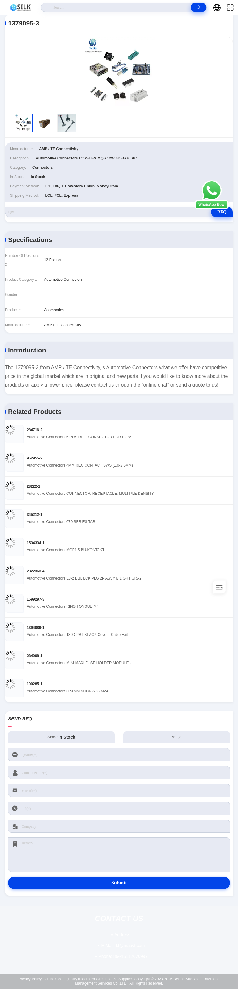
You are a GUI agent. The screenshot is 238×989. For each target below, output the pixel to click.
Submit (119, 882)
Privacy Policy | (31, 979)
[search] (198, 7)
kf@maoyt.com (123, 945)
